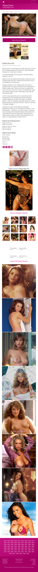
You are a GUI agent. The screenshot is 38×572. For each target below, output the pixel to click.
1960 (29, 551)
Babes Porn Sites (25, 567)
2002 (8, 544)
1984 (8, 548)
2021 (5, 540)
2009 (15, 542)
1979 (26, 548)
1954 (24, 553)
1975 (8, 550)
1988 (26, 546)
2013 (32, 540)
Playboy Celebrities (9, 11)
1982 (15, 548)
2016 (22, 540)
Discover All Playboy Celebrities (19, 213)
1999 (19, 544)
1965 (12, 551)
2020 (8, 540)
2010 (12, 542)
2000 (15, 544)
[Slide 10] (29, 208)
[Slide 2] (11, 208)
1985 (5, 548)
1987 (29, 546)
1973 (15, 550)
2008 (19, 542)
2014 (29, 540)
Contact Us (33, 564)
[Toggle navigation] (33, 2)
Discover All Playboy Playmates (19, 261)
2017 (19, 540)
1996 (29, 544)
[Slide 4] (16, 208)
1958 (10, 553)
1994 (5, 546)
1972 (19, 550)
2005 (29, 542)
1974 (12, 550)
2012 (5, 542)
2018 (15, 540)
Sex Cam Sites (31, 567)
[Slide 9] (27, 208)
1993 (8, 546)
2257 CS (34, 562)
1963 (19, 551)
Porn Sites (6, 567)
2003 (5, 544)
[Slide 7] (22, 208)
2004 (32, 542)
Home (4, 11)
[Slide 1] (9, 208)
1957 (13, 553)
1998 (22, 544)
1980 (22, 548)
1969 (29, 550)
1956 (17, 553)
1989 (22, 546)
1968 (32, 550)
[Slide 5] (18, 208)
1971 (22, 550)
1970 (26, 550)
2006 (26, 542)
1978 (29, 548)
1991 (15, 546)
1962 (22, 551)
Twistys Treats (5, 563)
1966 (8, 551)
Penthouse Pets (5, 562)
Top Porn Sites (15, 567)
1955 (20, 553)
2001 (12, 544)
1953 (27, 553)
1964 (15, 551)
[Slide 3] (13, 208)
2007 (22, 542)
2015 (26, 540)
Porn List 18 (20, 567)
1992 (12, 546)
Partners (34, 563)
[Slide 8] (25, 208)
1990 (19, 546)
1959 (32, 551)
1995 (32, 544)
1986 (32, 546)
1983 (12, 548)
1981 (19, 548)
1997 (26, 544)
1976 (5, 550)
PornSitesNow (10, 567)
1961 (26, 551)
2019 (12, 540)
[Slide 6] (20, 208)
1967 (5, 551)
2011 (8, 542)
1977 (32, 548)
